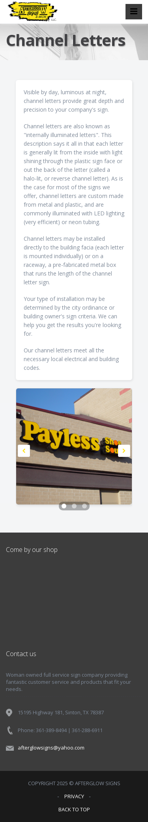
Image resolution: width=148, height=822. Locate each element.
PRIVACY (74, 796)
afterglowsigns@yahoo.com (51, 747)
